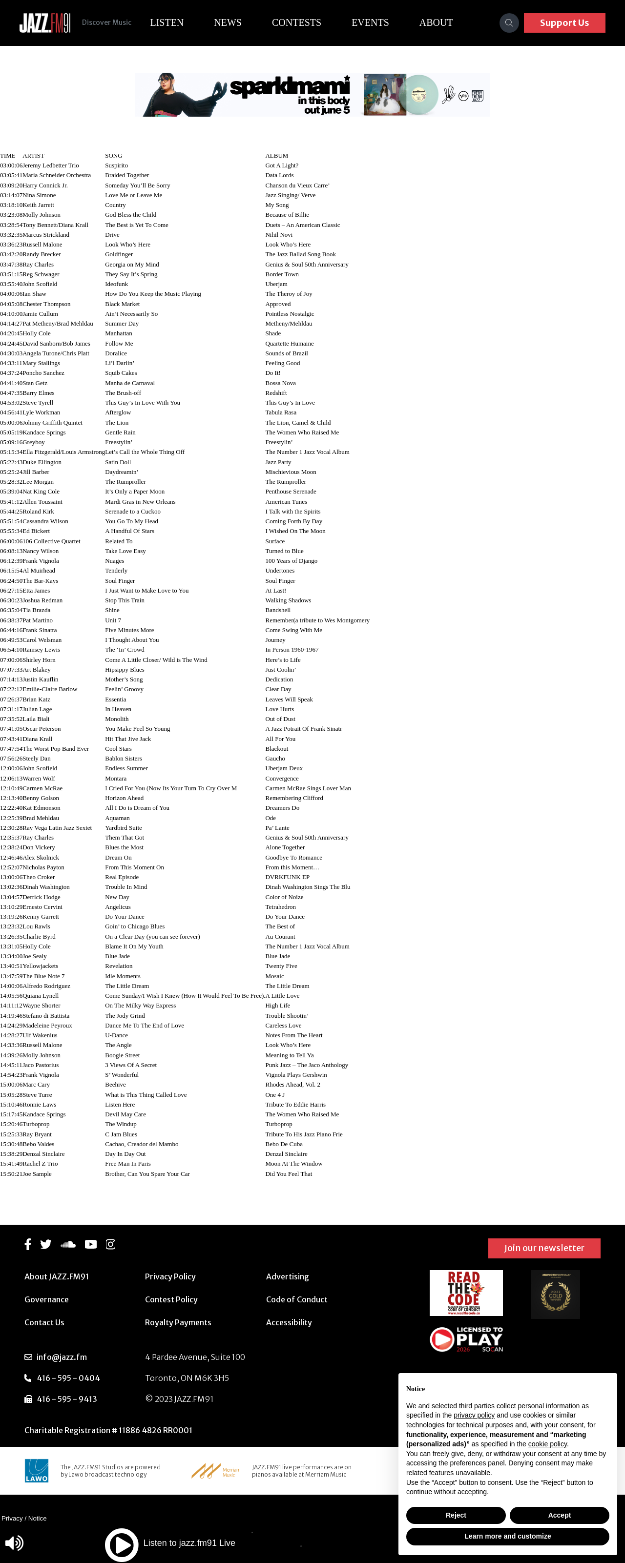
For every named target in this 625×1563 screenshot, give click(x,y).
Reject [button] (456, 1515)
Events (374, 22)
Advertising (287, 1276)
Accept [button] (559, 1515)
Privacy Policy (170, 1276)
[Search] (509, 23)
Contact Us (44, 1322)
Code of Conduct (297, 1299)
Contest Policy (171, 1299)
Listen (171, 22)
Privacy (12, 1518)
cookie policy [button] (547, 1444)
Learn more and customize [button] (507, 1536)
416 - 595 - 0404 (68, 1378)
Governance (46, 1299)
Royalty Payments (178, 1322)
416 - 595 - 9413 (67, 1399)
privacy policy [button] (474, 1415)
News (232, 22)
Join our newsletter (544, 1248)
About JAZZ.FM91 (56, 1276)
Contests (300, 22)
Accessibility (289, 1322)
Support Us (564, 22)
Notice (37, 1518)
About (440, 22)
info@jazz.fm (62, 1357)
